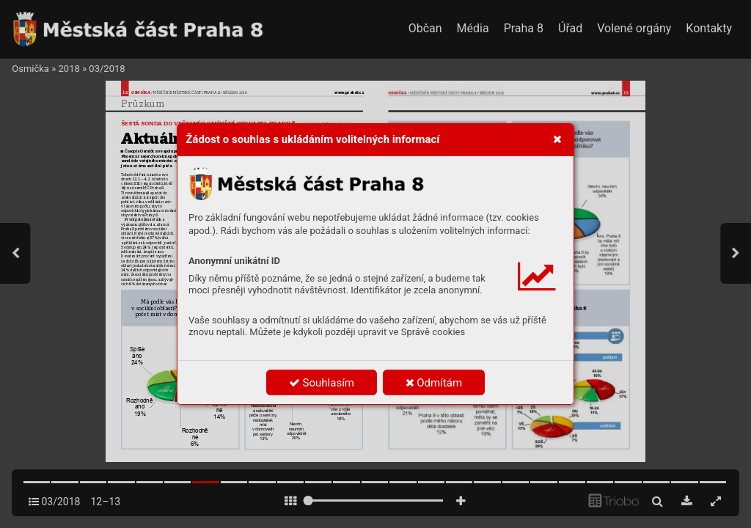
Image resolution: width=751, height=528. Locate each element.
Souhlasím (321, 382)
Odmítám (434, 382)
